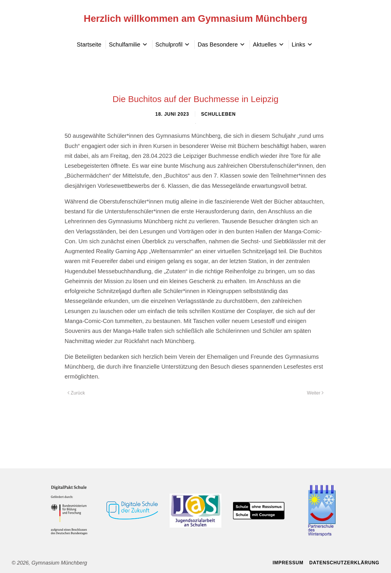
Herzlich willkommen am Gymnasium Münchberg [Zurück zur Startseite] (195, 18)
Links (302, 44)
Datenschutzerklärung (344, 562)
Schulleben (218, 114)
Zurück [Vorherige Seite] (76, 392)
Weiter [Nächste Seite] (315, 392)
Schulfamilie (128, 44)
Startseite (89, 44)
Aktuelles (268, 44)
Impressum (288, 562)
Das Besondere (221, 44)
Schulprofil (172, 44)
